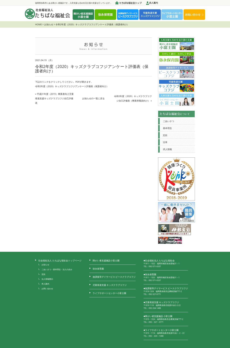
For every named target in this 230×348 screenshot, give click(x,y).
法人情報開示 (47, 279)
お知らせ (48, 24)
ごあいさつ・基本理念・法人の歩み (57, 269)
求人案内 (45, 283)
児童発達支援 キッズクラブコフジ (150, 14)
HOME (38, 24)
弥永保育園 (105, 14)
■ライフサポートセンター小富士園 (161, 330)
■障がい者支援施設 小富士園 (158, 316)
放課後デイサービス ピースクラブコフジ (128, 14)
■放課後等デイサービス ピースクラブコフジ (166, 288)
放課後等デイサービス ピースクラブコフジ (114, 276)
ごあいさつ (168, 121)
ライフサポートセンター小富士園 (109, 293)
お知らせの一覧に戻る (93, 98)
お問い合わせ (194, 14)
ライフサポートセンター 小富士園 (172, 14)
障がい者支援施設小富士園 (106, 260)
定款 (165, 135)
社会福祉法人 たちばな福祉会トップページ (59, 260)
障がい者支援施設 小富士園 (83, 14)
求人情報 (167, 149)
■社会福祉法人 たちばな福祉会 (159, 260)
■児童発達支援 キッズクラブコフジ (161, 302)
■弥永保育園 (150, 274)
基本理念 (167, 128)
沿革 (165, 142)
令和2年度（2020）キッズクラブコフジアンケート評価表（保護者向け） (72, 86)
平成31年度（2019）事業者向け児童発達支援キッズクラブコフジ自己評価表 (54, 98)
